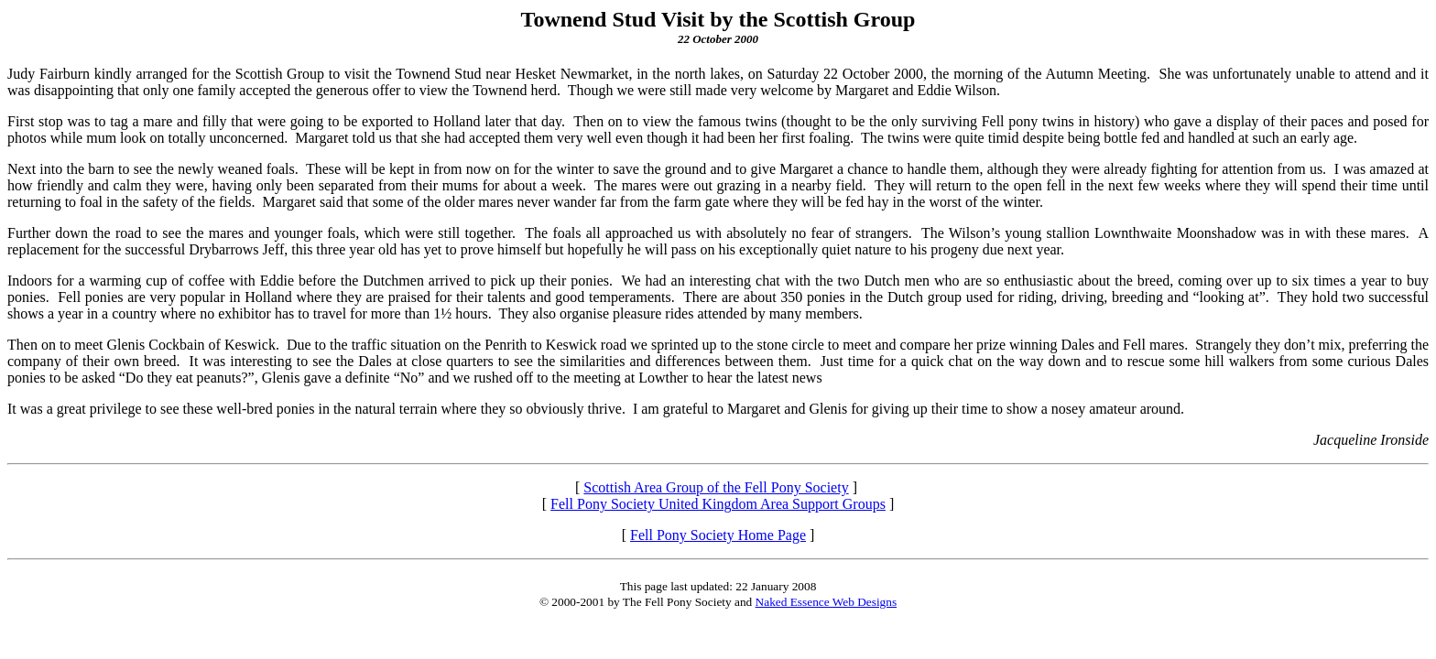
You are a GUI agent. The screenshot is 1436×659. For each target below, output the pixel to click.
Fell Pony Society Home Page (718, 535)
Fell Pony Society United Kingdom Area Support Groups (718, 504)
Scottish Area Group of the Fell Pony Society (715, 487)
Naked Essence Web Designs (827, 602)
